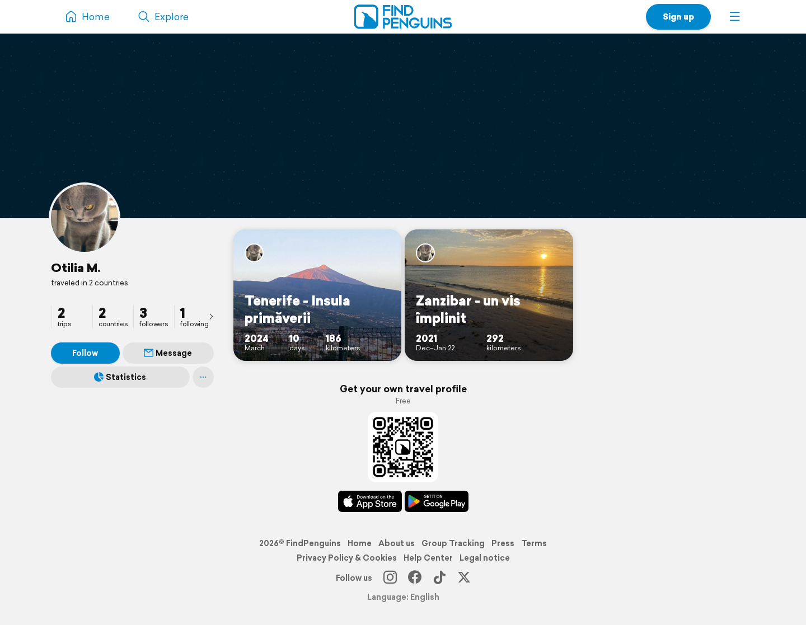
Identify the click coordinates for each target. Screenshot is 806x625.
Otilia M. (76, 267)
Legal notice (485, 557)
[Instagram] (390, 578)
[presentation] (211, 316)
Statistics (120, 377)
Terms (534, 543)
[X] (464, 578)
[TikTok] (439, 578)
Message (168, 353)
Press (502, 543)
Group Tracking (453, 543)
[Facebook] (414, 578)
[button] (735, 17)
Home (360, 543)
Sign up (678, 16)
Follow (85, 353)
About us (396, 543)
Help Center (428, 557)
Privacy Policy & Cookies (347, 557)
